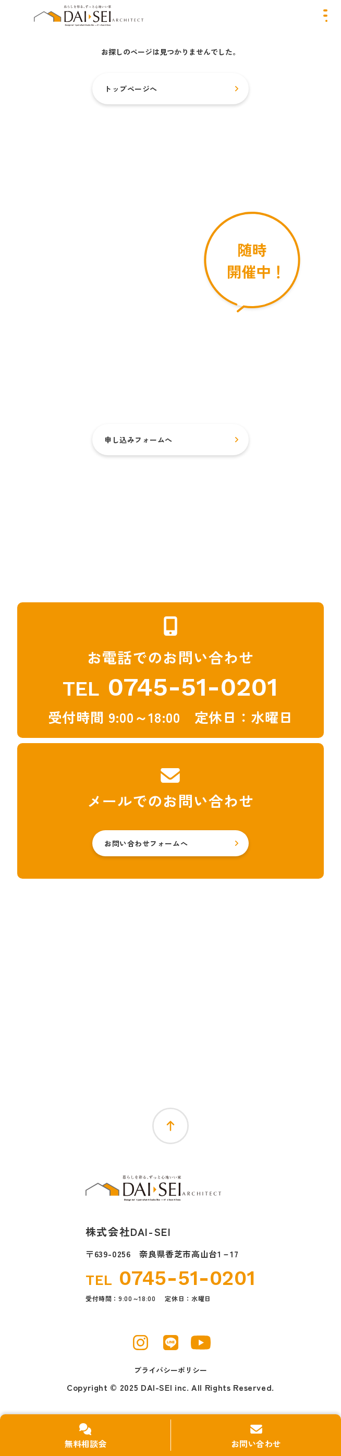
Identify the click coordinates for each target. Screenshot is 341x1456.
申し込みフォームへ (138, 439)
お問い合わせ (256, 1443)
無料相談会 (85, 1443)
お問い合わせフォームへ (146, 843)
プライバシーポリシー (170, 1370)
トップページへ (130, 88)
